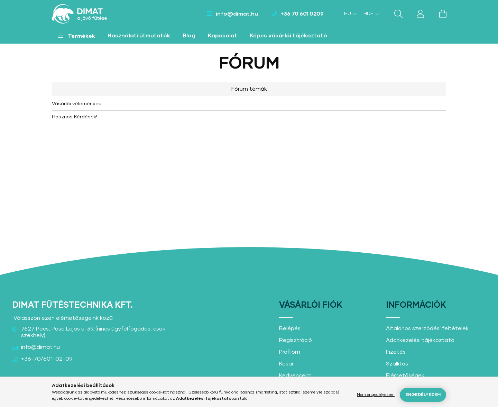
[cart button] (443, 14)
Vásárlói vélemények (76, 103)
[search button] (398, 14)
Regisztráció (295, 340)
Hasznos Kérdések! (74, 117)
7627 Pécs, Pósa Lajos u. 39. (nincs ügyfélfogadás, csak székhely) (93, 332)
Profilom (289, 352)
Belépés (290, 328)
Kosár (286, 364)
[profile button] (420, 14)
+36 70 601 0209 (302, 14)
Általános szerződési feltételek (427, 328)
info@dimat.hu (237, 14)
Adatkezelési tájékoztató (420, 340)
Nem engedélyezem (376, 395)
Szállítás (397, 364)
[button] (76, 36)
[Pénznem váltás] (369, 13)
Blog (189, 35)
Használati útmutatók (139, 35)
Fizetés (396, 352)
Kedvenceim (295, 375)
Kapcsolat (222, 35)
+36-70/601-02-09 (47, 359)
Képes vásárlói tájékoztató (288, 35)
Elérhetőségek (405, 375)
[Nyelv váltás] (349, 13)
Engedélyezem (423, 395)
